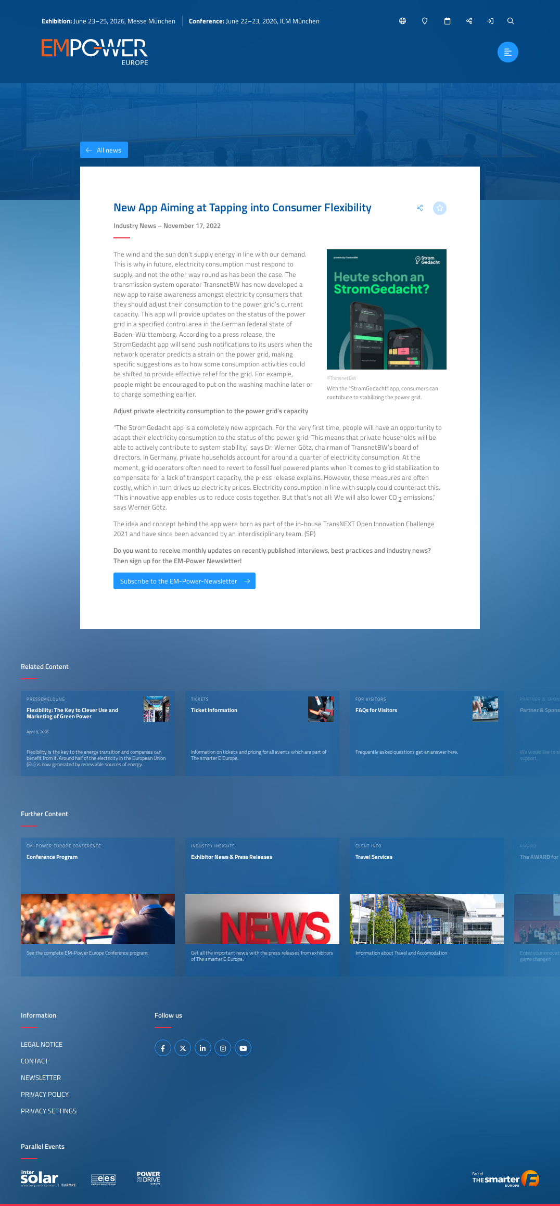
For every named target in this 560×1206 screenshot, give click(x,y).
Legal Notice (41, 1044)
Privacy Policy (45, 1094)
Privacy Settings (49, 1111)
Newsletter (41, 1077)
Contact (34, 1061)
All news (100, 150)
